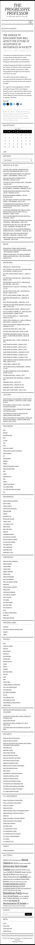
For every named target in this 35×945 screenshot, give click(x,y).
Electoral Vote (7, 651)
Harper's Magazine (8, 571)
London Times (7, 521)
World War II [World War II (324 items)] (23, 905)
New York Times (7, 529)
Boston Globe (7, 503)
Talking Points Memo (8, 484)
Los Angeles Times (8, 524)
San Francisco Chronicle (9, 537)
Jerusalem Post (7, 516)
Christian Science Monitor (10, 508)
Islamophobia (26, 113)
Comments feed (7, 928)
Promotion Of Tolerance (20, 115)
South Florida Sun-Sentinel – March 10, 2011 (15, 347)
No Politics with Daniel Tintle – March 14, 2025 (15, 331)
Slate (4, 679)
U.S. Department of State (10, 831)
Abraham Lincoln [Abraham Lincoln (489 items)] (7, 860)
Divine (13, 941)
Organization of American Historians (13, 773)
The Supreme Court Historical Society (13, 783)
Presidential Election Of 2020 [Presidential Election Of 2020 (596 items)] (12, 888)
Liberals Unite (6, 659)
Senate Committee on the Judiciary (12, 821)
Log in (4, 923)
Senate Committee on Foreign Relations (14, 818)
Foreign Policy (7, 569)
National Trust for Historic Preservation (13, 765)
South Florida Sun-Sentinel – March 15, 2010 (15, 349)
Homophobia (18, 113)
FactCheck (6, 653)
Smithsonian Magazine (9, 592)
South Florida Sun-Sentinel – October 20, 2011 (15, 354)
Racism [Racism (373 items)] (19, 890)
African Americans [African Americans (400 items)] (16, 860)
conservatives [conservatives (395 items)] (27, 863)
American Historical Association (11, 738)
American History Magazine (10, 561)
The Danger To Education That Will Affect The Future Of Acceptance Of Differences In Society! (17, 41)
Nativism (11, 115)
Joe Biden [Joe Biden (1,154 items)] (23, 876)
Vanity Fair (6, 615)
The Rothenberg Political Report (11, 702)
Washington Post (7, 549)
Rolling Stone (6, 589)
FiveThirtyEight (7, 656)
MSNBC (5, 463)
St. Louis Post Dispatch (9, 542)
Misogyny (5, 115)
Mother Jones (6, 574)
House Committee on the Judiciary (12, 803)
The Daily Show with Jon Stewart (12, 489)
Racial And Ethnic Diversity (21, 116)
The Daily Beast (7, 689)
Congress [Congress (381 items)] (21, 863)
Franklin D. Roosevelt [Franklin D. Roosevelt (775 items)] (14, 872)
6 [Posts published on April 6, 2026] (9, 138)
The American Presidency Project (12, 781)
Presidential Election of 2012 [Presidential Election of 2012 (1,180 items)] (14, 884)
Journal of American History (10, 755)
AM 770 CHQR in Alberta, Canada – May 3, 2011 (16, 295)
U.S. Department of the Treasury (12, 833)
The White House (7, 826)
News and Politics (9, 111)
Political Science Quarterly (10, 587)
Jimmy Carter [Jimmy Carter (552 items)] (16, 877)
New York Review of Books (10, 582)
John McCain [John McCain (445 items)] (11, 879)
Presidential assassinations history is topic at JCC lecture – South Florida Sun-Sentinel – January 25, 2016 (16, 335)
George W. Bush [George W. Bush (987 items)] (9, 874)
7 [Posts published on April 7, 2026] (13, 138)
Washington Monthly (8, 618)
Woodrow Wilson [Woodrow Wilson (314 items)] (16, 905)
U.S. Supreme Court (8, 841)
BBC (4, 438)
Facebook (5, 627)
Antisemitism (11, 113)
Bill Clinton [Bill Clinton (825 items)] (15, 863)
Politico (5, 664)
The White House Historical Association (13, 786)
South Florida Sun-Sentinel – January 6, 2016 (15, 344)
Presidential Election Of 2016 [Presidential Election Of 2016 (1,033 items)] (14, 886)
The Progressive (7, 607)
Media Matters (7, 458)
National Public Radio (8, 469)
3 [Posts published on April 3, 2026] (25, 135)
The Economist (7, 597)
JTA (4, 456)
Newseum (6, 815)
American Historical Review (10, 740)
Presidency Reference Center (11, 776)
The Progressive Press (9, 700)
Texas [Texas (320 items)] (21, 898)
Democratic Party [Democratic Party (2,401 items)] (11, 866)
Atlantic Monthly (7, 564)
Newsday (5, 531)
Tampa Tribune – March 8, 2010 (11, 364)
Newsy (5, 474)
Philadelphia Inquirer (8, 534)
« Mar (4, 151)
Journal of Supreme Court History (12, 758)
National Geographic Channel (11, 466)
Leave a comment (26, 50)
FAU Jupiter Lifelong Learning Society (13, 629)
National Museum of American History (13, 813)
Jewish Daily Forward (8, 519)
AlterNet (5, 433)
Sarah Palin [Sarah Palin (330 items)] (21, 896)
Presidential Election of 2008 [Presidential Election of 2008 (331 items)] (20, 881)
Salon (4, 677)
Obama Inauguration (8, 850)
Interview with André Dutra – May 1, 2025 (14, 329)
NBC (4, 471)
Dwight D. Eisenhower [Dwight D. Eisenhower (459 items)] (16, 869)
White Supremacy (13, 120)
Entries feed (6, 926)
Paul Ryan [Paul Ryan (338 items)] (11, 881)
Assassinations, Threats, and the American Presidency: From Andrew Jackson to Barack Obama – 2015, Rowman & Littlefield (17, 249)
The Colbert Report (8, 487)
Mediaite (5, 461)
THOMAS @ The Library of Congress (13, 788)
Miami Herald (6, 526)
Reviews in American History (10, 778)
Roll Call (5, 674)
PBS (4, 479)
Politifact (5, 669)
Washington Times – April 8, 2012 (12, 382)
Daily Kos (5, 648)
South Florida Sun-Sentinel (10, 539)
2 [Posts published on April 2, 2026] (21, 135)
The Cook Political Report (10, 687)
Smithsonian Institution (9, 823)
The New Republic (8, 602)
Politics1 (5, 666)
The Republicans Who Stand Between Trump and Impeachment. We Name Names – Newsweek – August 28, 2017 (16, 205)
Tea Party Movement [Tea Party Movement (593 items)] (13, 898)
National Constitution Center (10, 763)
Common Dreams (8, 646)
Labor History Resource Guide (11, 760)
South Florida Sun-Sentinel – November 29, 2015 (16, 352)
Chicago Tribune (7, 506)
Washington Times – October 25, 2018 (13, 387)
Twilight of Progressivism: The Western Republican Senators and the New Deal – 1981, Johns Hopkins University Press (16, 256)
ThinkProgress (7, 705)
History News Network (9, 720)
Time (4, 610)
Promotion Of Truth (8, 116)
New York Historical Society (10, 768)
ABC (4, 430)
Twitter (5, 634)
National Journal (7, 661)
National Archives (7, 808)
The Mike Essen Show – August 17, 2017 (14, 375)
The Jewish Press (7, 544)
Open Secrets (6, 770)
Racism (5, 118)
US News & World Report (10, 612)
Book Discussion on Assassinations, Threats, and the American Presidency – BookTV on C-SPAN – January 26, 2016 (17, 400)
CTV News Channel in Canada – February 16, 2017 (16, 309)
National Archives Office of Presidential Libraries (16, 810)
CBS (4, 443)
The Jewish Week (7, 547)
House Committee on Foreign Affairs (13, 800)
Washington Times (8, 552)
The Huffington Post (8, 697)
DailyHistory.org (7, 747)
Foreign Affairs (7, 566)
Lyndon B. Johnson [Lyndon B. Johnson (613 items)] (20, 879)
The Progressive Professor (17, 9)
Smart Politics (6, 682)
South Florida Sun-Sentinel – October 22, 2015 (15, 357)
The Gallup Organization (9, 692)
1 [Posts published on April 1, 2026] (17, 135)
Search (28, 914)
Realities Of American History (15, 118)
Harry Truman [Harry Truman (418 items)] (24, 874)
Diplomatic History (8, 750)
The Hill (5, 695)
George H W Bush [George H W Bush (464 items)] (26, 872)
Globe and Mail (7, 511)
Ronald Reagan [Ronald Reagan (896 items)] (13, 896)
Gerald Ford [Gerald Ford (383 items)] (18, 874)
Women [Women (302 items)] (10, 905)
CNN (4, 445)
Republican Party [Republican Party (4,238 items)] (12, 893)
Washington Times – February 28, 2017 (13, 384)
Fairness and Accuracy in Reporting (12, 451)
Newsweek (6, 584)
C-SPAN (5, 440)
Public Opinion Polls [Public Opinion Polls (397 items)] (12, 890)
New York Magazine (8, 579)
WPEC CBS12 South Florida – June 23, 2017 (14, 390)
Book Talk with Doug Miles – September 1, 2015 (16, 302)
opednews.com (7, 476)
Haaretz (5, 513)
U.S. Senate (6, 839)
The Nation (6, 600)
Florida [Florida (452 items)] (24, 869)
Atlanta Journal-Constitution (10, 501)
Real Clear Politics (8, 671)
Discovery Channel (8, 448)
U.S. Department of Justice (10, 828)
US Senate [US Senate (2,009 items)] (21, 903)
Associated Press (7, 435)
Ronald (16, 50)
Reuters (5, 481)
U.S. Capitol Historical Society (11, 791)
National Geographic (8, 576)
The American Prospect (9, 594)
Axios (4, 643)
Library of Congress (8, 805)
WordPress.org (7, 931)
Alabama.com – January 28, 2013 (12, 266)
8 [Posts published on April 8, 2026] (17, 138)
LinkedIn (5, 632)
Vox (4, 492)
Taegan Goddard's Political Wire (11, 684)
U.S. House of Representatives (11, 836)
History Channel (7, 453)
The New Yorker (7, 605)
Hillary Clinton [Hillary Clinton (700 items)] (7, 877)
